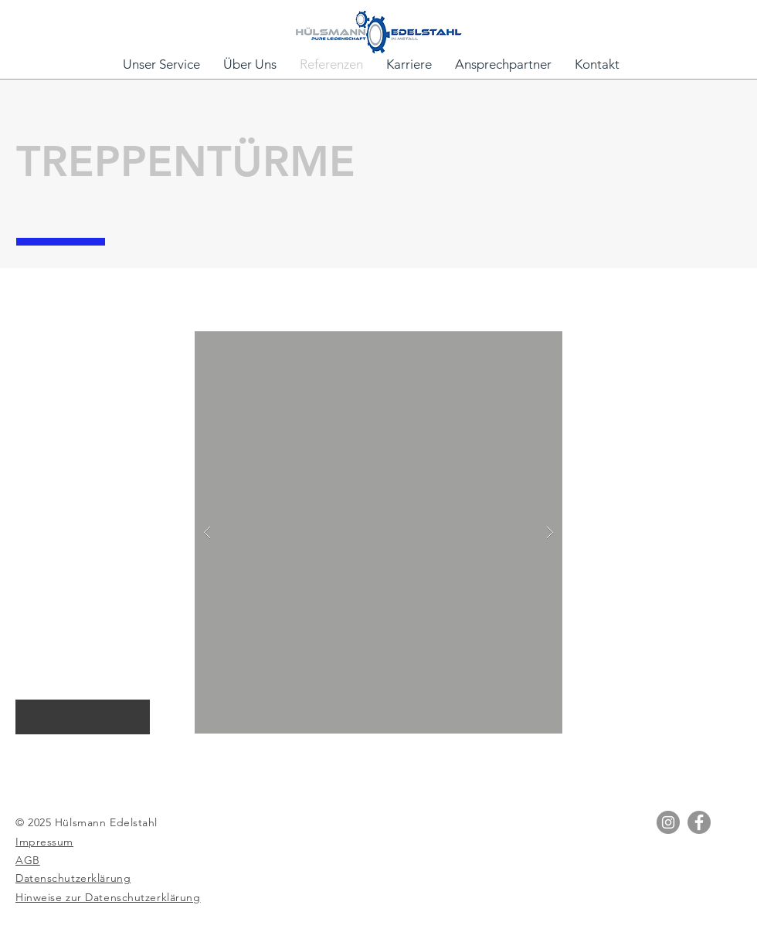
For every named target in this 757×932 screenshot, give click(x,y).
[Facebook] (699, 822)
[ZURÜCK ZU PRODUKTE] (82, 717)
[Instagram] (668, 822)
